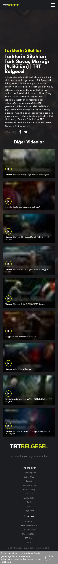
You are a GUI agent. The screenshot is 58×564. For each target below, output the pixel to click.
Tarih (29, 502)
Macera (29, 493)
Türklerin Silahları (24, 50)
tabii (29, 542)
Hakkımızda (29, 521)
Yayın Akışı (29, 510)
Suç (29, 506)
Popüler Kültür (29, 498)
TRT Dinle (29, 538)
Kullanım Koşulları (29, 525)
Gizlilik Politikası (29, 529)
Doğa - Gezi (29, 477)
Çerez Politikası (29, 534)
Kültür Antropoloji (29, 485)
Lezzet (29, 481)
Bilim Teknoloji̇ (29, 489)
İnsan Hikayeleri (29, 472)
